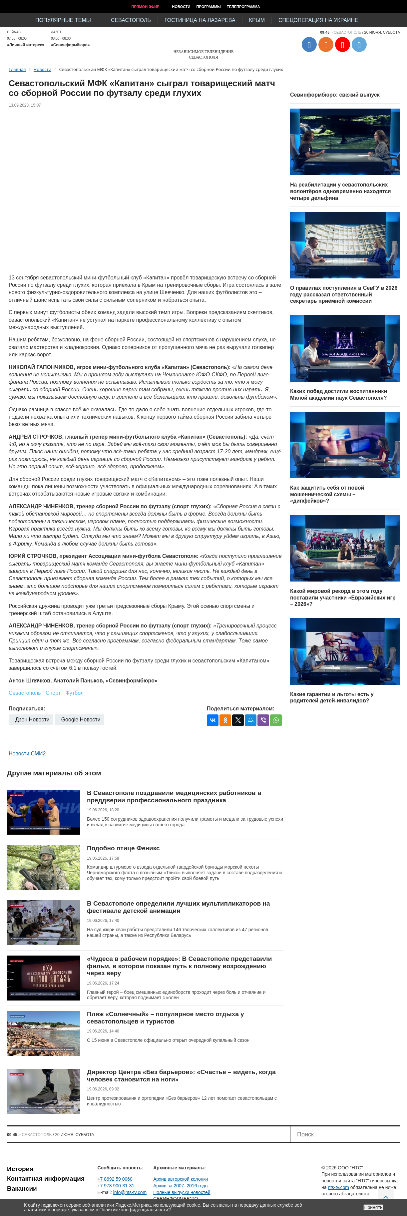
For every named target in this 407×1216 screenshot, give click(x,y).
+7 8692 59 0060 (115, 1179)
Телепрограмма (243, 7)
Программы (209, 7)
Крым (257, 20)
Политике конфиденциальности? (135, 1209)
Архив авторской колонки (180, 1179)
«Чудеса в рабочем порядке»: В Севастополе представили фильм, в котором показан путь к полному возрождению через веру (179, 966)
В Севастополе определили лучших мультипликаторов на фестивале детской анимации (178, 907)
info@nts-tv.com (130, 1192)
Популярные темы (63, 20)
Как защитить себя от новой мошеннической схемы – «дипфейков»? (327, 494)
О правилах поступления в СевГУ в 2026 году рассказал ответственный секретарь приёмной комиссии (343, 294)
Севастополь (131, 20)
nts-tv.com (338, 1187)
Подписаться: (27, 708)
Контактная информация (46, 1178)
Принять (373, 1207)
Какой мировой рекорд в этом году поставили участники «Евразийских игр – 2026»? (343, 597)
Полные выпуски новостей (181, 1192)
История (20, 1168)
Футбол (75, 693)
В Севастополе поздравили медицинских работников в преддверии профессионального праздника (174, 796)
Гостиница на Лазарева (200, 20)
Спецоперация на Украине (318, 20)
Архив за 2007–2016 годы (180, 1185)
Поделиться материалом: (240, 708)
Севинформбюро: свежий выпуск (335, 95)
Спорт (53, 693)
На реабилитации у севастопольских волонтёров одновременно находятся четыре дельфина (340, 191)
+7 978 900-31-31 (115, 1185)
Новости (181, 7)
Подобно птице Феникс (123, 848)
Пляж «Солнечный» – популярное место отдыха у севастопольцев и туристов (165, 1018)
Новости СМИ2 (27, 753)
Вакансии (22, 1188)
